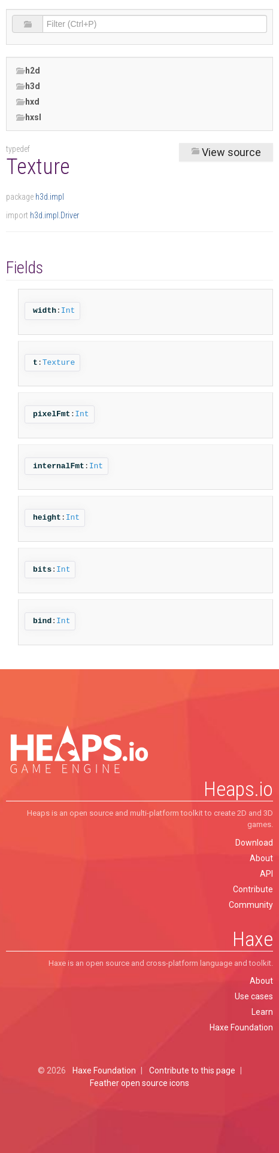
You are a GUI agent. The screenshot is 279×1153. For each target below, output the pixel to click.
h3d (28, 86)
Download (254, 842)
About (261, 858)
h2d (28, 71)
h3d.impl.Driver (54, 215)
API (266, 874)
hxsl (28, 117)
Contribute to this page (192, 1070)
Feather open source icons (139, 1083)
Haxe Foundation (241, 1027)
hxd (28, 102)
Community (251, 905)
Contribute (253, 889)
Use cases (254, 996)
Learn (262, 1012)
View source (226, 152)
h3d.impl (49, 197)
